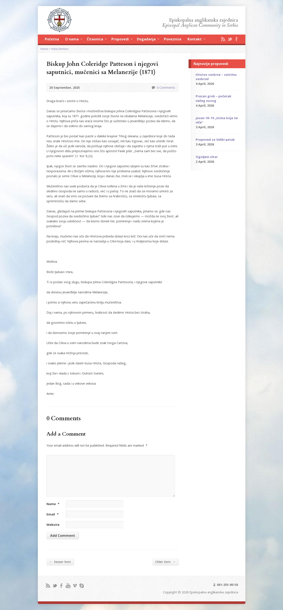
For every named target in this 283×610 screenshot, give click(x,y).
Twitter (229, 38)
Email (52, 514)
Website (52, 525)
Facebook (236, 38)
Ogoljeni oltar (207, 157)
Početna (52, 39)
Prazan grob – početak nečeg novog (213, 98)
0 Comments (153, 87)
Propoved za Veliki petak (215, 139)
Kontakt (196, 40)
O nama (73, 40)
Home (44, 49)
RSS (223, 38)
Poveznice (172, 39)
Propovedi (122, 40)
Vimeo (74, 585)
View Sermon (60, 49)
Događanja (148, 40)
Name (52, 504)
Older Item (165, 561)
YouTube (68, 585)
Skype (81, 585)
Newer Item (60, 561)
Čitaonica (97, 40)
